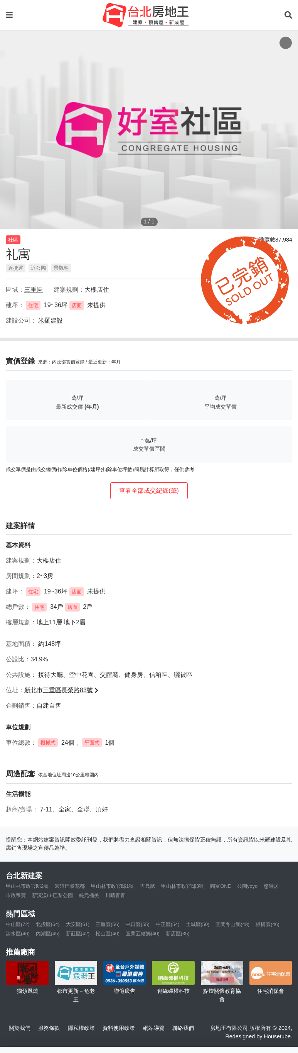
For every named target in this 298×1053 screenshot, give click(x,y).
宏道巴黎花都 (70, 886)
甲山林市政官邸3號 (182, 886)
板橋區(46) (267, 924)
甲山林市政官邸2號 (27, 886)
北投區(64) (48, 924)
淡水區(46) (18, 933)
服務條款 (49, 1028)
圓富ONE (220, 886)
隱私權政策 (81, 1028)
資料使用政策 (119, 1028)
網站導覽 (154, 1028)
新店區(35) (178, 933)
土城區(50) (198, 924)
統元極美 (89, 895)
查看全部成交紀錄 (149, 490)
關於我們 (19, 1028)
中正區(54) (168, 924)
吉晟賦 (147, 886)
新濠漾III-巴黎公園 (52, 895)
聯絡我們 (183, 1028)
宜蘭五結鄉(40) (143, 933)
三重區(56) (108, 924)
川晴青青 (115, 895)
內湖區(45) (48, 933)
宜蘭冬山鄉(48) (232, 924)
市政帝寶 (16, 895)
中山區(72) (18, 924)
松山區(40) (108, 933)
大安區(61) (78, 924)
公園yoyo (247, 886)
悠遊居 (271, 886)
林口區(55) (138, 924)
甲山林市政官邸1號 (112, 886)
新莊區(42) (78, 933)
